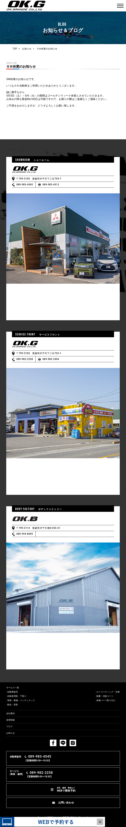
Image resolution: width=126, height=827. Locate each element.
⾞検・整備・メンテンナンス (21, 700)
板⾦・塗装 (12, 704)
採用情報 (10, 720)
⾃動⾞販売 (12, 692)
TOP (15, 48)
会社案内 (10, 713)
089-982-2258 (24, 359)
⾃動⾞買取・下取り (16, 696)
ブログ (9, 726)
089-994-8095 (24, 534)
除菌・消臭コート (104, 696)
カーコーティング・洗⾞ (108, 692)
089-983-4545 (24, 184)
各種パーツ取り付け (106, 700)
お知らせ (26, 48)
